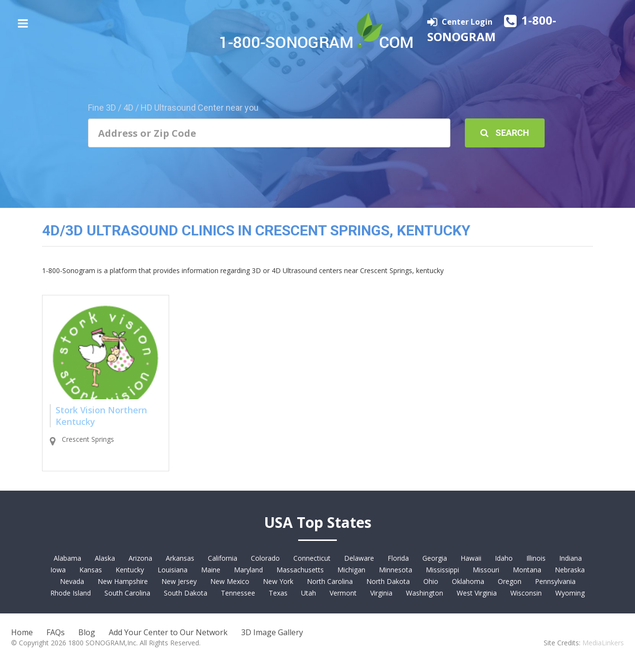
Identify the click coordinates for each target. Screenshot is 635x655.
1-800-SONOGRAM (491, 28)
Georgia (434, 558)
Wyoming (570, 592)
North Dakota (388, 581)
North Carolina (330, 581)
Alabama (67, 558)
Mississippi (442, 569)
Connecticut (312, 558)
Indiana (570, 558)
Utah (308, 592)
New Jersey (179, 581)
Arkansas (180, 558)
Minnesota (395, 569)
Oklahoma (468, 581)
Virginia (381, 592)
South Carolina (127, 592)
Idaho (504, 558)
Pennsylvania (555, 581)
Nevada (72, 581)
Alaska (105, 558)
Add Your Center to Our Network (168, 632)
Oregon (509, 581)
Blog (86, 632)
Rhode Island (70, 592)
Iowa (58, 569)
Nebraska (570, 569)
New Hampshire (123, 581)
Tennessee (238, 592)
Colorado (265, 558)
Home (22, 632)
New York (278, 581)
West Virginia (477, 592)
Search (504, 133)
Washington (424, 592)
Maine (210, 569)
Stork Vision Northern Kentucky (101, 415)
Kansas (90, 569)
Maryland (248, 569)
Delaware (359, 558)
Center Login (468, 21)
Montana (527, 569)
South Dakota (185, 592)
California (222, 558)
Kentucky (129, 569)
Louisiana (173, 569)
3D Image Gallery (272, 632)
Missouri (486, 569)
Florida (398, 558)
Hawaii (471, 558)
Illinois (536, 558)
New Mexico (229, 581)
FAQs (55, 632)
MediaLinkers (603, 642)
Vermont (343, 592)
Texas (278, 592)
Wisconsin (526, 592)
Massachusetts (300, 569)
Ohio (430, 581)
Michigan (351, 569)
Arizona (140, 558)
